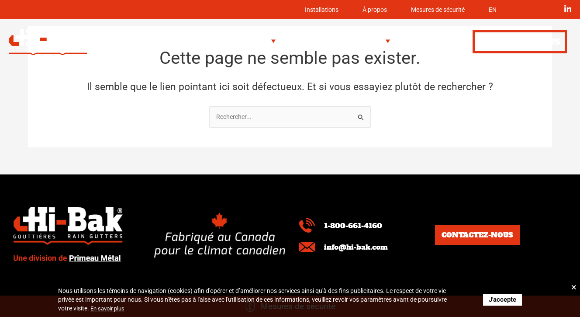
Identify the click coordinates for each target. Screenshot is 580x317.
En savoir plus (109, 308)
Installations (282, 10)
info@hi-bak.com (362, 246)
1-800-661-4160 (358, 225)
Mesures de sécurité (424, 10)
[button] (255, 41)
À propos (346, 10)
